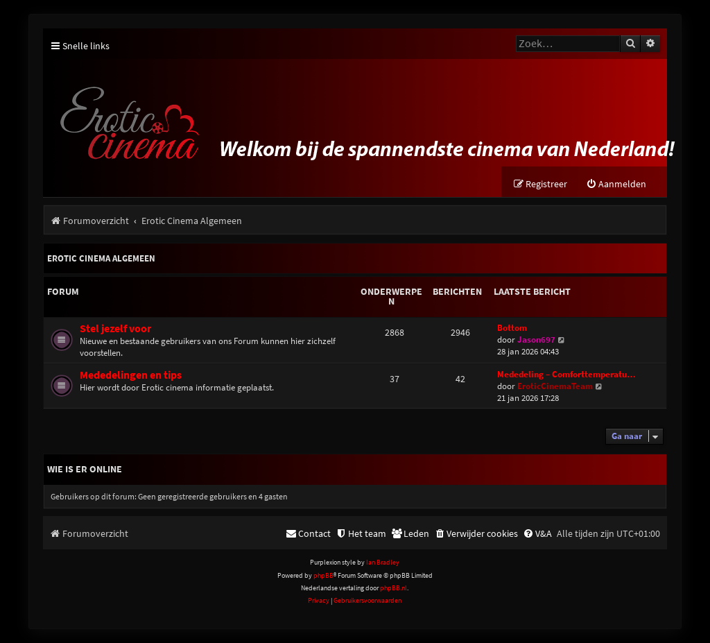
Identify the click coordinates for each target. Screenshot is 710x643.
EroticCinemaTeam (555, 386)
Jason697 (536, 339)
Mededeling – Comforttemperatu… (566, 374)
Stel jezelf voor (115, 328)
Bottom (512, 328)
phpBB (323, 575)
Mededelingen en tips (131, 374)
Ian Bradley (382, 562)
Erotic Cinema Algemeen (101, 258)
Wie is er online (84, 469)
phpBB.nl (393, 587)
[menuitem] (616, 184)
